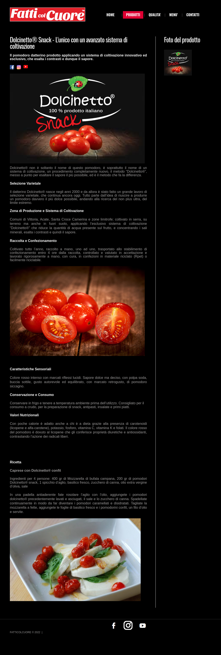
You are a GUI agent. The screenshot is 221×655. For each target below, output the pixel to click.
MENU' (173, 14)
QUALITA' (155, 14)
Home (110, 14)
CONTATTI (192, 14)
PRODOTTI (133, 14)
